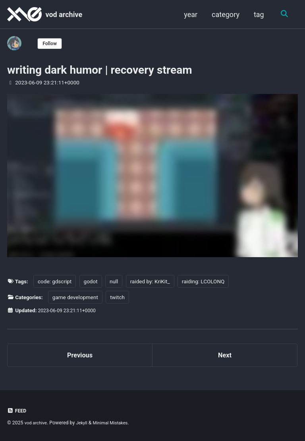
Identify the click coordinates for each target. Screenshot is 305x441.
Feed (17, 411)
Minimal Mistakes (116, 423)
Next (224, 356)
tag (258, 14)
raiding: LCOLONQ (203, 281)
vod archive (63, 14)
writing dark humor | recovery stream (99, 69)
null (114, 281)
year (189, 14)
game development (75, 297)
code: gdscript (54, 281)
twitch (117, 297)
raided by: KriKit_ (150, 281)
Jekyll (85, 423)
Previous (80, 356)
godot (91, 281)
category (224, 14)
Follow (51, 43)
